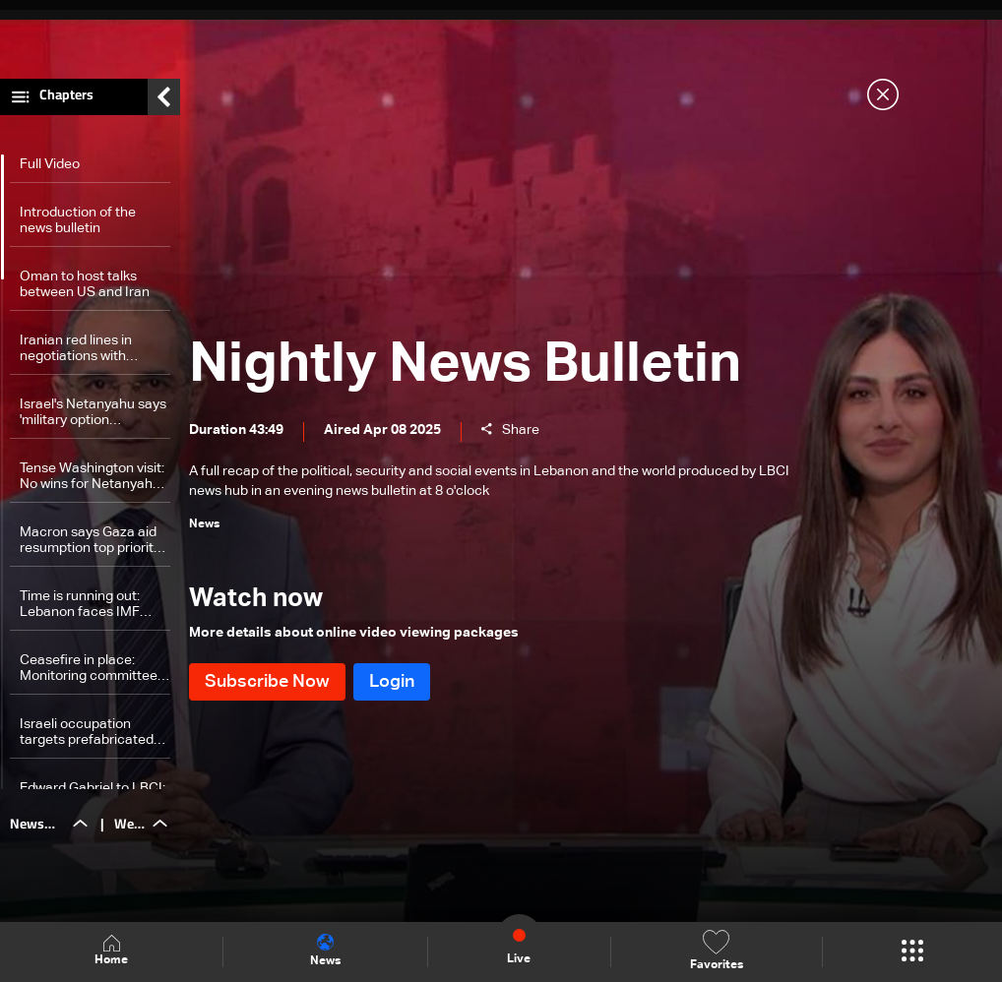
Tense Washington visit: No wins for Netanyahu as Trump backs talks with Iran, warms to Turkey (92, 481)
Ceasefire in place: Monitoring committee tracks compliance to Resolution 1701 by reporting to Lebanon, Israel (88, 673)
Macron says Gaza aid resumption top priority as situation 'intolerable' (92, 545)
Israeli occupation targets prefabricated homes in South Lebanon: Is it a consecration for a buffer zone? (87, 737)
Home (111, 951)
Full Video (50, 169)
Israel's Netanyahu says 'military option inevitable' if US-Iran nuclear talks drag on (93, 417)
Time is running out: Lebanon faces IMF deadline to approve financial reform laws (84, 609)
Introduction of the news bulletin (78, 225)
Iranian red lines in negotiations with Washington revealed (86, 353)
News (325, 950)
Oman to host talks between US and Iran (85, 289)
